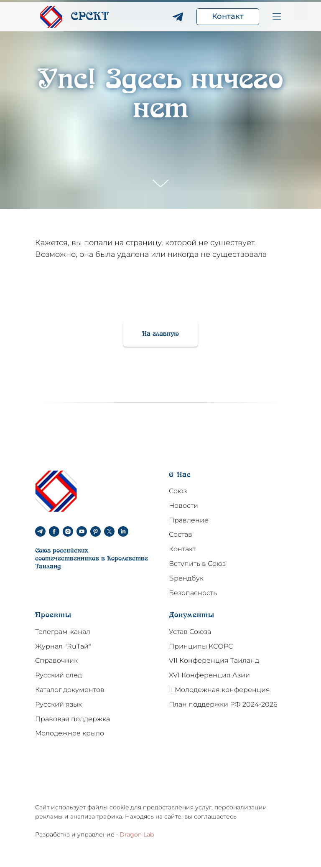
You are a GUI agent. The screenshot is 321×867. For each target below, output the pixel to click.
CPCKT (90, 17)
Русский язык (58, 704)
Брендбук (186, 578)
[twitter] (109, 531)
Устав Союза (190, 632)
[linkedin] (123, 531)
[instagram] (68, 531)
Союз (178, 491)
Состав (180, 534)
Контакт (182, 549)
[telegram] (40, 531)
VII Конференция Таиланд (214, 660)
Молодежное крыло (69, 733)
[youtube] (81, 531)
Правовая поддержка (72, 719)
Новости (183, 506)
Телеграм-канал (62, 632)
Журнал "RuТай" (63, 646)
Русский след (58, 675)
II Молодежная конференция (219, 690)
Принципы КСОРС (201, 646)
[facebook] (54, 531)
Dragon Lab (137, 834)
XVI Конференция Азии (209, 675)
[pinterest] (95, 531)
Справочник (56, 660)
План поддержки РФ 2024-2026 (223, 704)
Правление (189, 520)
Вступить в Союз (197, 564)
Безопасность (193, 593)
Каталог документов (69, 690)
